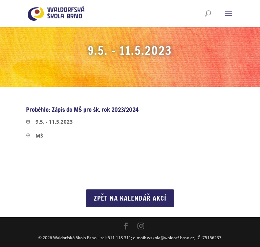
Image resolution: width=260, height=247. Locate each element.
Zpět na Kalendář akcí (130, 198)
